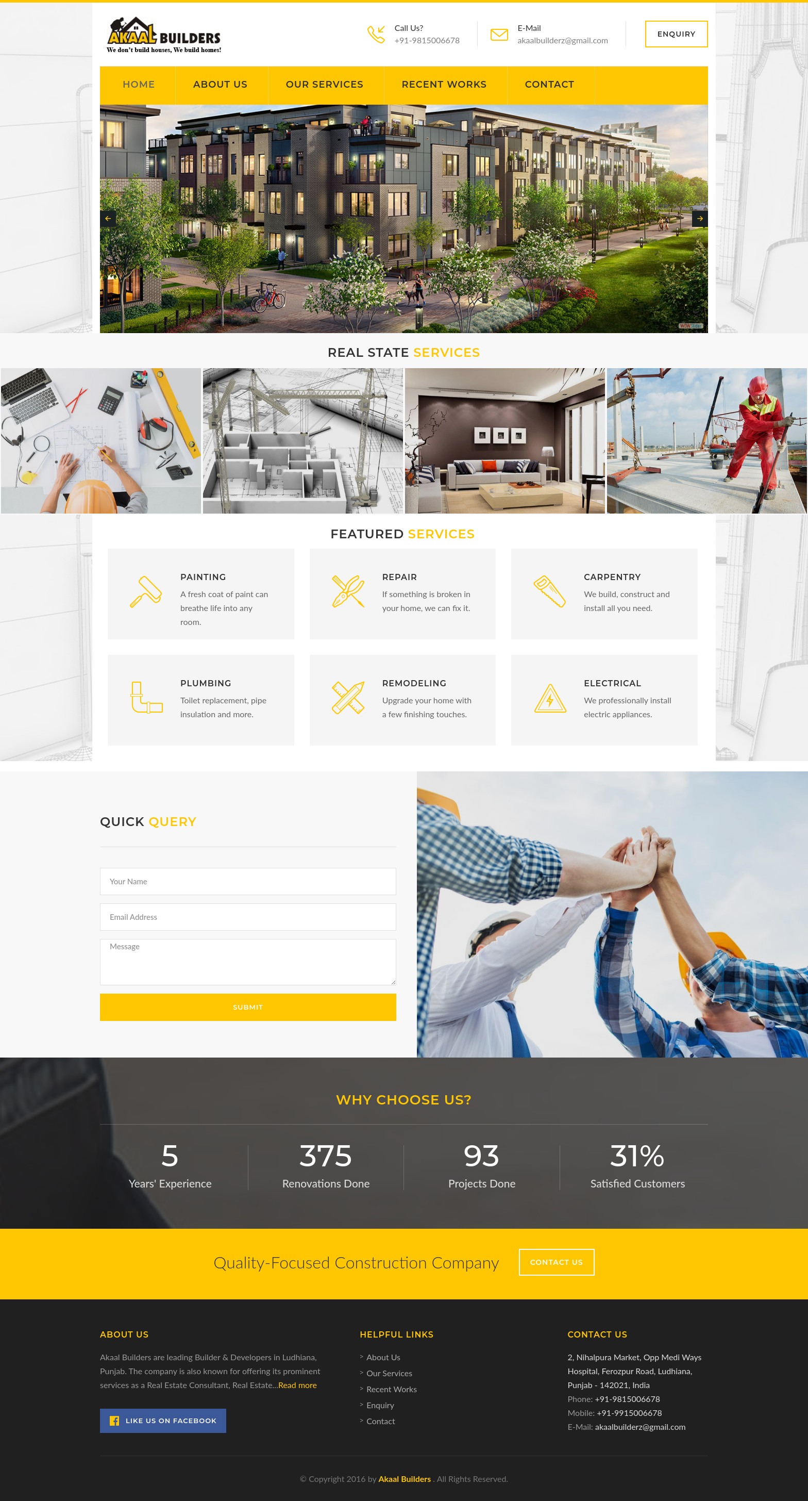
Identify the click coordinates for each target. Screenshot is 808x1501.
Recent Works (444, 84)
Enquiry (677, 34)
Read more (297, 1385)
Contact (550, 84)
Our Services (325, 84)
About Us (220, 84)
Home (139, 84)
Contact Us (556, 1262)
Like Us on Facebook (163, 1420)
